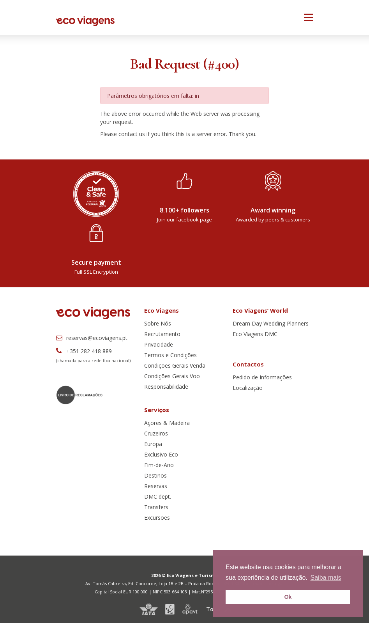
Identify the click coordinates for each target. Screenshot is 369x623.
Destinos (155, 475)
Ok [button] (287, 597)
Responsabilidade (166, 386)
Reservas (155, 486)
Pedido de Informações (262, 377)
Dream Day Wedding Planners (271, 323)
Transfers (156, 507)
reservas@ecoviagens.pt (91, 338)
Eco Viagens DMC (255, 334)
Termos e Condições (170, 355)
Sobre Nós (157, 323)
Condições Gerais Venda (174, 365)
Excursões (157, 517)
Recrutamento (162, 334)
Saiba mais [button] (326, 577)
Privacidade (158, 344)
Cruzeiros (156, 433)
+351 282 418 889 (84, 351)
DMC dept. (157, 496)
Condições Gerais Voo (172, 376)
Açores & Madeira (167, 423)
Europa (153, 444)
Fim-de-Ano (159, 465)
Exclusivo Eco (161, 454)
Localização (248, 387)
